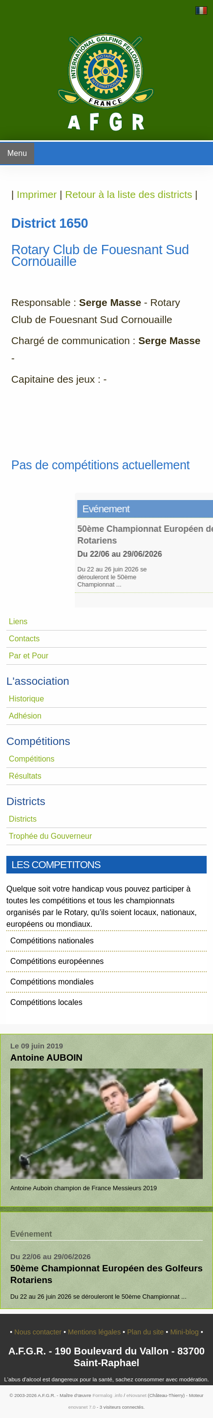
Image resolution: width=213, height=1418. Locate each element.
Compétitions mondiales (52, 982)
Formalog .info (107, 1395)
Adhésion (25, 716)
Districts (23, 819)
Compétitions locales (46, 1002)
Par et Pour (28, 656)
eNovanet (137, 1395)
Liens (18, 621)
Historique (26, 699)
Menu (17, 153)
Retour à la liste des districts (128, 194)
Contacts (24, 638)
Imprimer (37, 194)
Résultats (25, 776)
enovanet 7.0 (81, 1407)
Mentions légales (95, 1332)
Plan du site (146, 1332)
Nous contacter (39, 1332)
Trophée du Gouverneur (50, 836)
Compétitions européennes (57, 961)
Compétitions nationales (52, 941)
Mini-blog (185, 1332)
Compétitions (31, 759)
